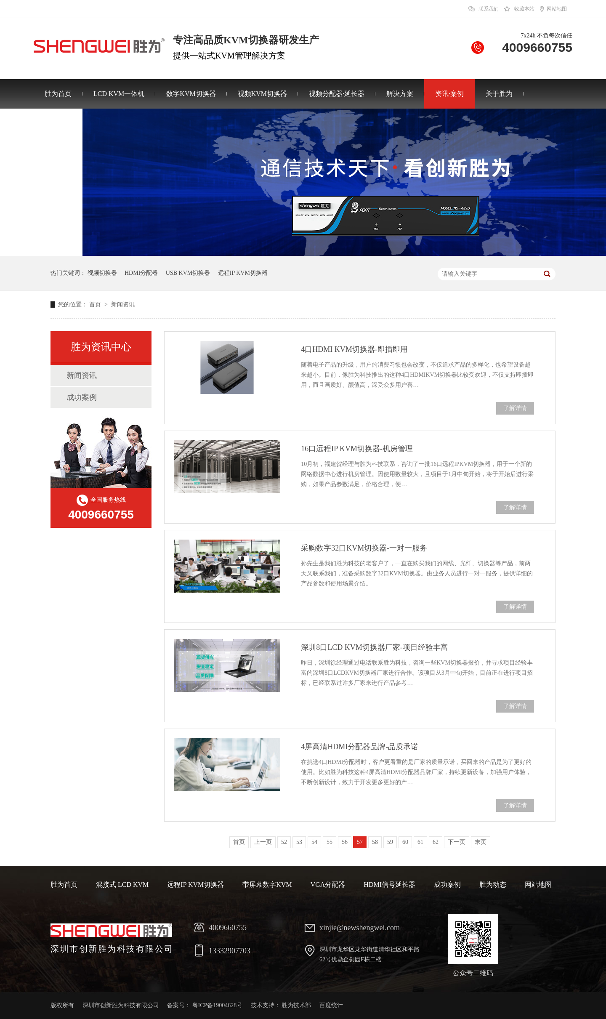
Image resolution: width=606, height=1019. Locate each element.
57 (360, 842)
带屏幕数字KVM (267, 884)
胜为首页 (58, 93)
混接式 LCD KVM (122, 884)
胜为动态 (492, 884)
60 (405, 842)
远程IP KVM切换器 (243, 273)
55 (329, 842)
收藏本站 (524, 9)
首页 (96, 304)
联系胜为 (58, 123)
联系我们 (488, 9)
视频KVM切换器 (262, 93)
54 (314, 842)
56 (345, 842)
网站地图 (557, 9)
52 (284, 842)
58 (375, 842)
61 (420, 842)
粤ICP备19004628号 (217, 1005)
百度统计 (331, 1005)
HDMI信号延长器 (389, 884)
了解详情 (515, 408)
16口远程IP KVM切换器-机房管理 (357, 448)
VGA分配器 (328, 884)
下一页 (456, 842)
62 (436, 842)
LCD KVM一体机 (118, 93)
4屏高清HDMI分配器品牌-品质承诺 (359, 746)
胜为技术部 (296, 1005)
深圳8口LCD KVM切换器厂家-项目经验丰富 (374, 647)
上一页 (263, 842)
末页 (480, 842)
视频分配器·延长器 (336, 93)
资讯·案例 (449, 93)
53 (299, 842)
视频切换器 (102, 273)
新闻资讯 (123, 304)
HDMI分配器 (141, 273)
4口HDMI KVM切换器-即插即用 (354, 349)
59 (390, 842)
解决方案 (399, 93)
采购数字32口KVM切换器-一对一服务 (364, 548)
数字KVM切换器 (190, 93)
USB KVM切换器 (188, 273)
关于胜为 (499, 93)
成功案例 (81, 397)
